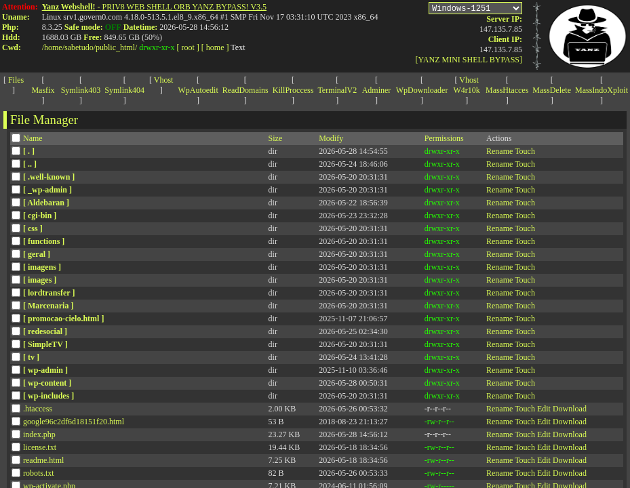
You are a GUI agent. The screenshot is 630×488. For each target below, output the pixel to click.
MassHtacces (507, 90)
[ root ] (188, 47)
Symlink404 (124, 90)
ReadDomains (245, 90)
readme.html (43, 460)
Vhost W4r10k (467, 85)
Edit (544, 408)
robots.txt (38, 473)
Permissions (444, 138)
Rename (499, 151)
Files (16, 80)
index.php (39, 434)
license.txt (39, 447)
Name (33, 138)
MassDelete (551, 90)
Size (276, 138)
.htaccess (37, 408)
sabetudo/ (80, 47)
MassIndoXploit (601, 90)
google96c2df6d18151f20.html (73, 421)
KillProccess (293, 90)
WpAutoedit (198, 90)
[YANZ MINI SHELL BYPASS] (469, 61)
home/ (54, 47)
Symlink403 (81, 90)
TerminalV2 (337, 90)
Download (570, 408)
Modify (331, 138)
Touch (525, 151)
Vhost (164, 80)
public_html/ (116, 47)
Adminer (376, 90)
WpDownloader (422, 90)
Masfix (42, 90)
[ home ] (215, 47)
